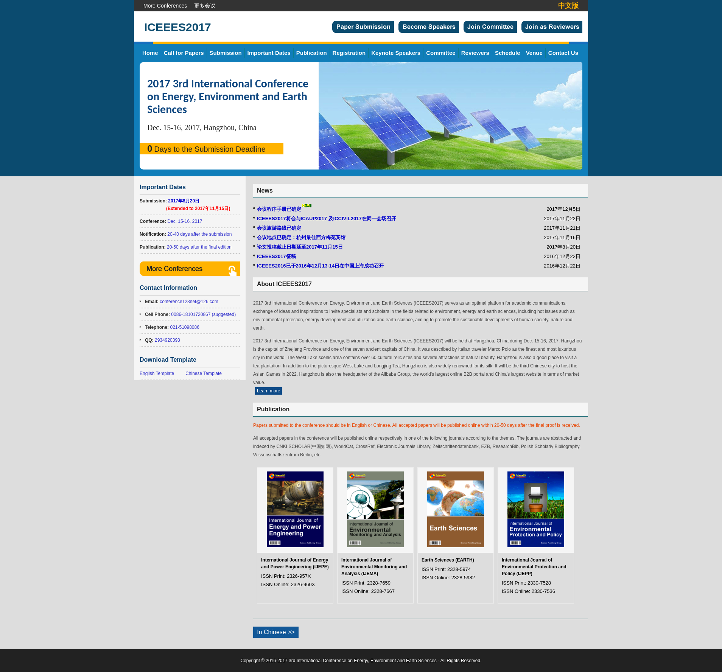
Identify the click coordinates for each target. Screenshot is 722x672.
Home (150, 53)
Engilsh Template (157, 373)
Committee (441, 53)
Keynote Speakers (395, 53)
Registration (349, 53)
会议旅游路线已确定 (279, 228)
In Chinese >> (276, 632)
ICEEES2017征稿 (276, 256)
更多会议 (204, 6)
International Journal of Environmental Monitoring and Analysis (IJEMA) (374, 566)
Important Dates (269, 53)
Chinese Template (203, 373)
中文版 (568, 5)
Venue (534, 53)
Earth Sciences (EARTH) (448, 560)
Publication (311, 53)
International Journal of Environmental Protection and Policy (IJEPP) (534, 566)
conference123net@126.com (189, 301)
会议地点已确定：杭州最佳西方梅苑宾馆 (301, 237)
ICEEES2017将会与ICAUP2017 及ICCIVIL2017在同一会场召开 (326, 218)
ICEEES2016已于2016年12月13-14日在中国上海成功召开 (320, 266)
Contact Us (563, 53)
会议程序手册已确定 (279, 209)
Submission (226, 53)
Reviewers (475, 53)
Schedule (507, 53)
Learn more (268, 391)
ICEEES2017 (177, 27)
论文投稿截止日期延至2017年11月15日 (300, 247)
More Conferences (165, 6)
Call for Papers (184, 53)
